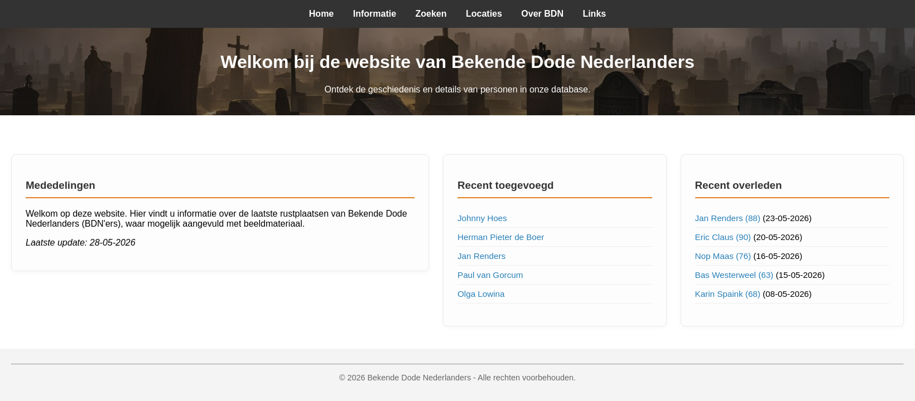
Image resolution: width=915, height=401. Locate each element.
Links (594, 13)
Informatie (374, 13)
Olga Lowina (481, 294)
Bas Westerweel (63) (734, 275)
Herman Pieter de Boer (501, 237)
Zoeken (431, 13)
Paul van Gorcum (490, 275)
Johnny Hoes (482, 218)
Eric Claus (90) (723, 237)
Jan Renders (481, 256)
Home (321, 13)
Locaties (484, 13)
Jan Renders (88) (727, 218)
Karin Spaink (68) (727, 294)
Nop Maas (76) (723, 256)
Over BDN (542, 13)
